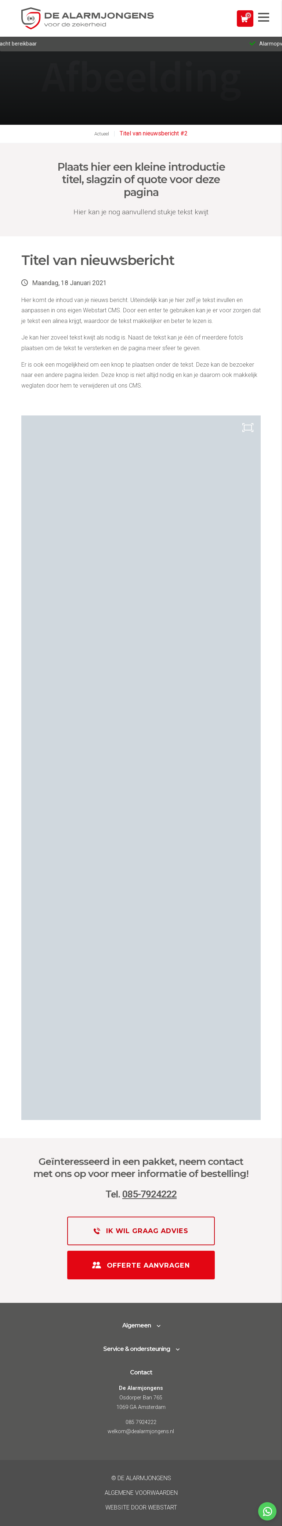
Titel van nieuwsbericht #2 (154, 133)
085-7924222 (149, 1194)
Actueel (101, 134)
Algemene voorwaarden (141, 1492)
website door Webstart (141, 1507)
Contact (141, 1372)
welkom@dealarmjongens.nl (141, 1431)
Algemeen (136, 1325)
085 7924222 (141, 1422)
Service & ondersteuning (136, 1348)
